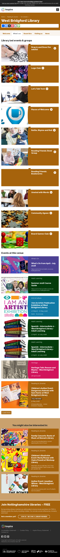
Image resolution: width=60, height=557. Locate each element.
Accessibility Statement (8, 530)
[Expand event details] (55, 48)
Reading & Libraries (12, 17)
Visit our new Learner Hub (9, 3)
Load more (6, 412)
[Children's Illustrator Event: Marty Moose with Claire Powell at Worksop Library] (15, 459)
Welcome (6, 33)
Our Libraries (24, 17)
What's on (17, 33)
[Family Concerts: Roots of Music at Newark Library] (15, 437)
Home (3, 17)
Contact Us (4, 532)
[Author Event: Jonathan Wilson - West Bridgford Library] (15, 483)
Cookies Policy (24, 530)
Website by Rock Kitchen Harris (10, 541)
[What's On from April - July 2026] (15, 264)
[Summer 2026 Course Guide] (15, 284)
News (47, 33)
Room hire (28, 33)
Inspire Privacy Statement (41, 530)
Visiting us (38, 33)
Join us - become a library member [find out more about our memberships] (34, 516)
